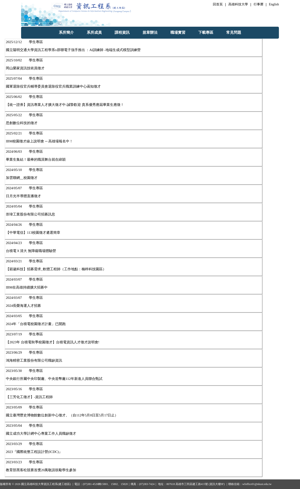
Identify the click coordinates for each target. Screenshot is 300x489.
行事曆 (258, 4)
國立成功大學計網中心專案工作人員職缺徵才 (41, 433)
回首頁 (218, 4)
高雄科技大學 (238, 4)
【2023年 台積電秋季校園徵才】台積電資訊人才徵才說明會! (52, 342)
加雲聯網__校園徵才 (22, 178)
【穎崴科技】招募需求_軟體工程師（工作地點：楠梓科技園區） (56, 269)
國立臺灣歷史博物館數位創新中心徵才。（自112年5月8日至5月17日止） (62, 415)
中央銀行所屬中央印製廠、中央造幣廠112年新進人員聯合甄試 (54, 379)
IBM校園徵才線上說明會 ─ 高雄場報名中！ (39, 141)
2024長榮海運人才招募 (23, 305)
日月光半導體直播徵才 (23, 196)
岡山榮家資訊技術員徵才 (25, 68)
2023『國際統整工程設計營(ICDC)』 (34, 452)
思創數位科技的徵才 (22, 123)
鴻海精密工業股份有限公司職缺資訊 (34, 360)
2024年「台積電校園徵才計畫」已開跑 (36, 324)
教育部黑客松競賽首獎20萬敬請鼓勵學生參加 (41, 470)
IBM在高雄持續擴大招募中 (27, 287)
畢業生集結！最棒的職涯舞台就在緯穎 (36, 159)
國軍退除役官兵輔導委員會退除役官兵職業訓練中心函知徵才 (53, 86)
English (274, 4)
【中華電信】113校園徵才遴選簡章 (33, 232)
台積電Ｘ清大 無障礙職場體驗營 (31, 251)
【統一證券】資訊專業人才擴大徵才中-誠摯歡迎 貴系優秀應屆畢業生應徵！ (65, 105)
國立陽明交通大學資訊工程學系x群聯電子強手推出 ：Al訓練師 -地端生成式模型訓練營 (73, 50)
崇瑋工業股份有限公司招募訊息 (30, 214)
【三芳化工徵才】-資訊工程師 (29, 397)
